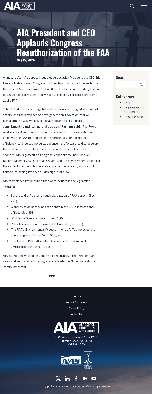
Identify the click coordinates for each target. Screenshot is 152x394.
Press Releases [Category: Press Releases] (134, 116)
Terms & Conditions (76, 302)
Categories (125, 97)
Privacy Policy (76, 308)
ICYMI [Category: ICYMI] (127, 102)
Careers (76, 296)
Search (122, 77)
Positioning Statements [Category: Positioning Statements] (132, 109)
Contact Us (76, 314)
